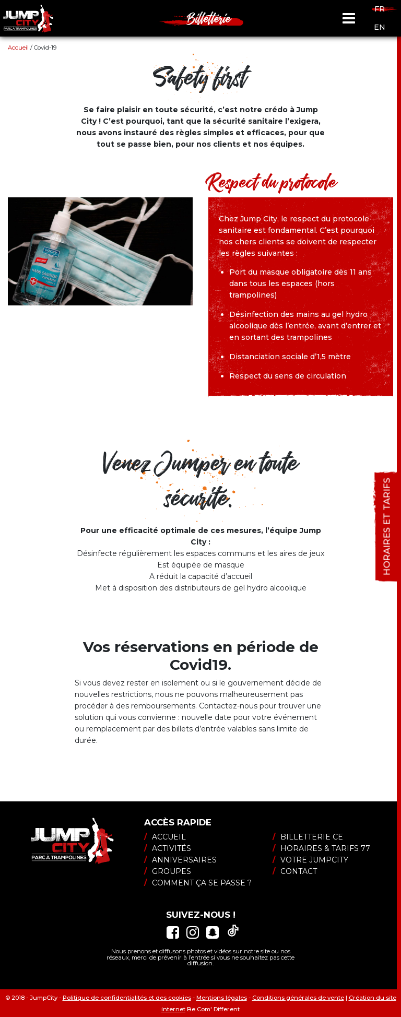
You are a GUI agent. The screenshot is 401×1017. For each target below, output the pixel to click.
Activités (167, 848)
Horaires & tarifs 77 (321, 848)
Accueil (18, 47)
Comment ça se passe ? (198, 883)
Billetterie (209, 18)
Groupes (167, 871)
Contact (295, 871)
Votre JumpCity (310, 860)
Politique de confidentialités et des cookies (127, 997)
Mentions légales (221, 997)
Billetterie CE (308, 837)
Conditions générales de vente (298, 997)
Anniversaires (180, 860)
